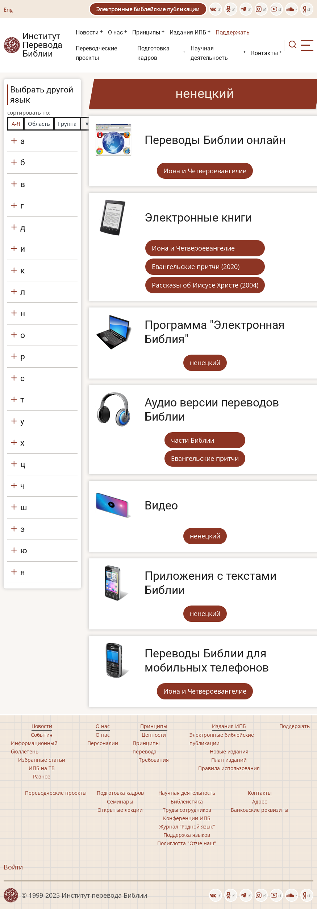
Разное (41, 776)
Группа (67, 123)
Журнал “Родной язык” (187, 826)
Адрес (259, 801)
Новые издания (229, 751)
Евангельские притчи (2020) (195, 266)
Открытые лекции (120, 809)
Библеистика (187, 801)
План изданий (229, 759)
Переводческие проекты (96, 53)
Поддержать (233, 32)
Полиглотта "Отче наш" (186, 843)
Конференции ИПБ (186, 818)
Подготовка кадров (153, 53)
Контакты (264, 53)
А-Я (16, 123)
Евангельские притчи (205, 458)
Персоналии (102, 743)
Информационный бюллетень (34, 747)
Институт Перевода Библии (42, 45)
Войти (13, 867)
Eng (8, 9)
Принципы (146, 32)
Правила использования (229, 768)
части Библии (192, 440)
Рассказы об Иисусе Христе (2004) (205, 285)
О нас (115, 32)
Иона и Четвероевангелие (204, 170)
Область (39, 123)
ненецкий (205, 362)
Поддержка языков (186, 834)
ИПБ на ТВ (42, 768)
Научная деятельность (209, 53)
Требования (154, 759)
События (42, 734)
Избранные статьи (41, 759)
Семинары (120, 801)
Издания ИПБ (188, 32)
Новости (87, 32)
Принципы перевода (146, 747)
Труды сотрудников (187, 809)
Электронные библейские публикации (148, 9)
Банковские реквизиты (259, 809)
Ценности (154, 734)
